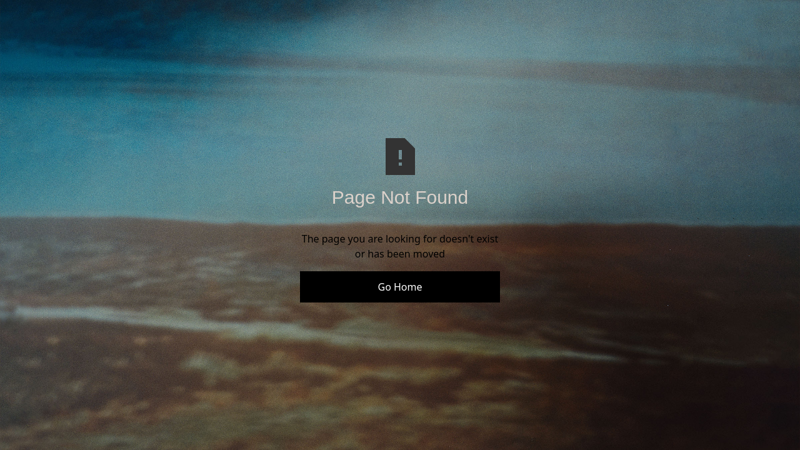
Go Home (400, 287)
